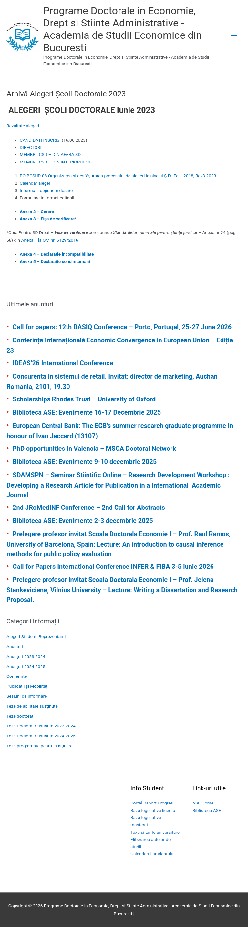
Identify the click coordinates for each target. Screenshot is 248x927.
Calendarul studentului (152, 853)
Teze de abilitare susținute (32, 706)
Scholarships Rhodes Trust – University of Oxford (84, 399)
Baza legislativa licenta (152, 810)
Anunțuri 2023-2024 (25, 656)
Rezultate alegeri (22, 125)
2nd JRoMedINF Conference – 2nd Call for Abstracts (89, 507)
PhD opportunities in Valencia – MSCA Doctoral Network (94, 448)
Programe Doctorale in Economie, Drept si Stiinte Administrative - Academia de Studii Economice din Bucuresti (122, 29)
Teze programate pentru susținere (39, 745)
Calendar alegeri (36, 183)
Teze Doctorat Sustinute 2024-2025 (41, 735)
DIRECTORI (30, 147)
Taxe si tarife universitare (155, 832)
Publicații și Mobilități (27, 686)
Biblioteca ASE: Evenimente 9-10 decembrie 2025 (85, 462)
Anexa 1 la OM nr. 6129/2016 (49, 239)
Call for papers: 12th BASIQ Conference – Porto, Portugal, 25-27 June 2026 (122, 327)
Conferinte (16, 676)
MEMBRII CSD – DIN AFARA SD (50, 154)
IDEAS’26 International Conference (63, 363)
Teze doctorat (19, 716)
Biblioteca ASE (206, 810)
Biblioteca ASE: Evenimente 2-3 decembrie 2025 (83, 521)
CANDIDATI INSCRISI (40, 140)
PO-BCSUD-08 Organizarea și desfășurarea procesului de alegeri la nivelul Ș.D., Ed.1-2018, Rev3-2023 (118, 175)
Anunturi (14, 646)
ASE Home (202, 802)
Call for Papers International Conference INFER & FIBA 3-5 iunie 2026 (113, 566)
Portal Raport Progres (151, 802)
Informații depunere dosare (46, 190)
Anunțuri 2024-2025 (25, 666)
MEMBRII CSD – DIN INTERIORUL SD (56, 161)
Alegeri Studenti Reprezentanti (36, 636)
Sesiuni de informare (26, 696)
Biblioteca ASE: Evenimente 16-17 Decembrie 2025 (87, 412)
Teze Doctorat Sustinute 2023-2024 (41, 725)
